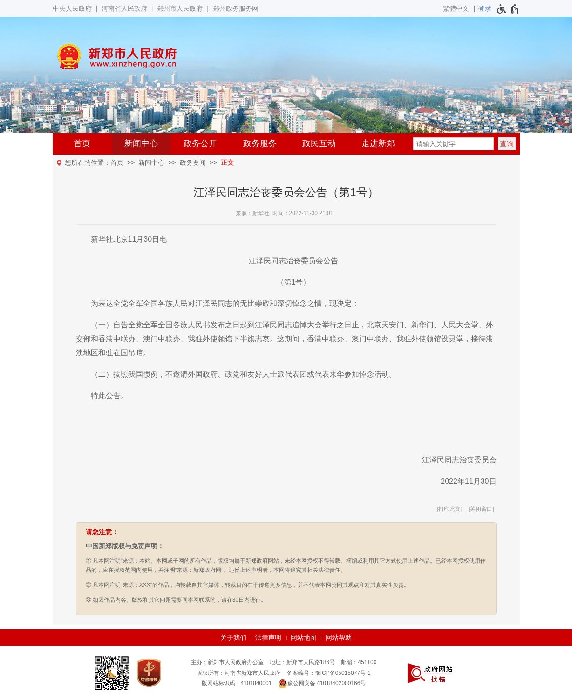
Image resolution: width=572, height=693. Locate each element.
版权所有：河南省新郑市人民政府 (238, 673)
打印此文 (449, 509)
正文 (227, 162)
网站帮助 (339, 637)
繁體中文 (456, 8)
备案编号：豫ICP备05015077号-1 (329, 673)
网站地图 (304, 637)
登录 (484, 8)
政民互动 (319, 143)
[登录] (484, 8)
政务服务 (260, 143)
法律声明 (268, 637)
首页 (82, 143)
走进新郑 (378, 143)
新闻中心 (141, 143)
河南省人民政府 (124, 8)
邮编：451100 (358, 662)
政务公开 (200, 143)
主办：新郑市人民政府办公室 (227, 662)
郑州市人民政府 (180, 8)
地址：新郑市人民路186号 (302, 662)
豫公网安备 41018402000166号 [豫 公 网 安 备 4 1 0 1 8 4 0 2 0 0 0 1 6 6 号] (322, 683)
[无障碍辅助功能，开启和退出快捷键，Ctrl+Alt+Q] (508, 8)
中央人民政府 (72, 8)
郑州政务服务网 (236, 8)
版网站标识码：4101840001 (237, 683)
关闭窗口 (481, 509)
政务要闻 (193, 162)
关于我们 (233, 637)
